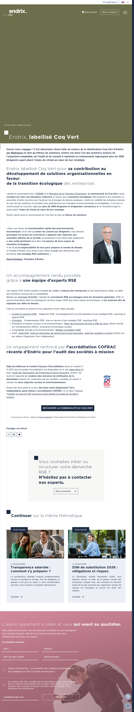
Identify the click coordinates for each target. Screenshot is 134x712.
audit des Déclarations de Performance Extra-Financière (41, 373)
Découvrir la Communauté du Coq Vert (68, 408)
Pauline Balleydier (45, 417)
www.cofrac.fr (76, 369)
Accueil (7, 125)
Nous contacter (109, 12)
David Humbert (14, 259)
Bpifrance (17, 153)
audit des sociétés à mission (98, 333)
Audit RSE (23, 333)
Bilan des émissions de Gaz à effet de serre (86, 324)
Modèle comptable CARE (68, 330)
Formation (17, 320)
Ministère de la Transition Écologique (67, 194)
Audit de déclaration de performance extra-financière (56, 333)
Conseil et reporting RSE (24, 314)
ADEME (40, 194)
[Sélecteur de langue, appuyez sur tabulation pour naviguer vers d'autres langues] (125, 2)
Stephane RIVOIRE (27, 297)
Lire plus (15, 597)
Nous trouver (90, 12)
